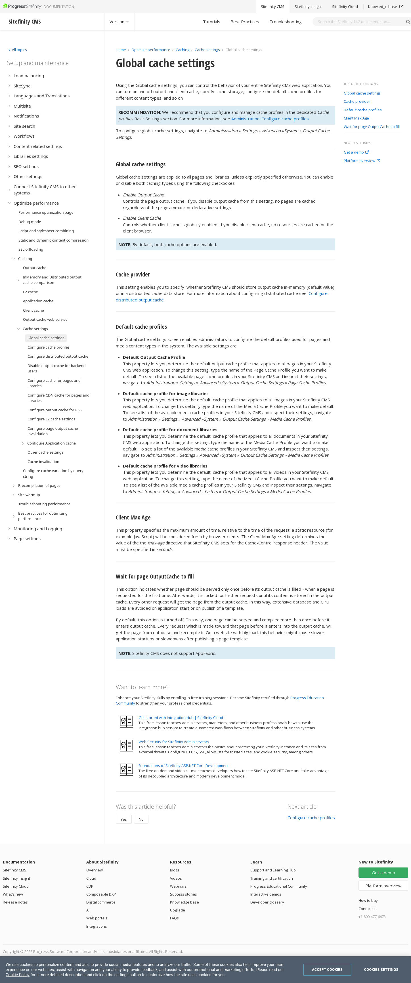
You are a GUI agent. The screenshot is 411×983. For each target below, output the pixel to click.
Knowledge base (184, 902)
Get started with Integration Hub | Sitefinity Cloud (181, 717)
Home (121, 49)
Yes (124, 819)
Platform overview (362, 161)
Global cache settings (362, 93)
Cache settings (207, 49)
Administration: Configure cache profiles (270, 118)
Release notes (15, 902)
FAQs (174, 918)
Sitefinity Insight (16, 878)
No (141, 819)
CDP (89, 886)
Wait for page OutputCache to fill (372, 127)
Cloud (91, 878)
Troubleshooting (285, 21)
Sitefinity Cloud (16, 886)
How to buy (368, 900)
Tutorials (211, 21)
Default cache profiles (363, 110)
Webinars (178, 886)
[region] (205, 969)
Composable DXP (101, 894)
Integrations (96, 926)
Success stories (183, 894)
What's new (13, 894)
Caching (182, 49)
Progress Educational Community (278, 886)
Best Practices (244, 21)
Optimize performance (150, 49)
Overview (94, 870)
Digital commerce (101, 902)
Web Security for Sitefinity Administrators (174, 741)
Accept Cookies (327, 969)
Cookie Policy (18, 974)
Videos (176, 878)
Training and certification (271, 878)
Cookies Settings (381, 969)
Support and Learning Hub (273, 870)
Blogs (174, 870)
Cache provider (357, 101)
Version (119, 21)
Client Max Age (356, 118)
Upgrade (177, 910)
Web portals (96, 918)
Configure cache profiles (311, 817)
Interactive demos (265, 894)
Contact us (367, 908)
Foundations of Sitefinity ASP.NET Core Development (184, 765)
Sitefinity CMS (14, 870)
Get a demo (356, 152)
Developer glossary (267, 902)
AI (87, 910)
